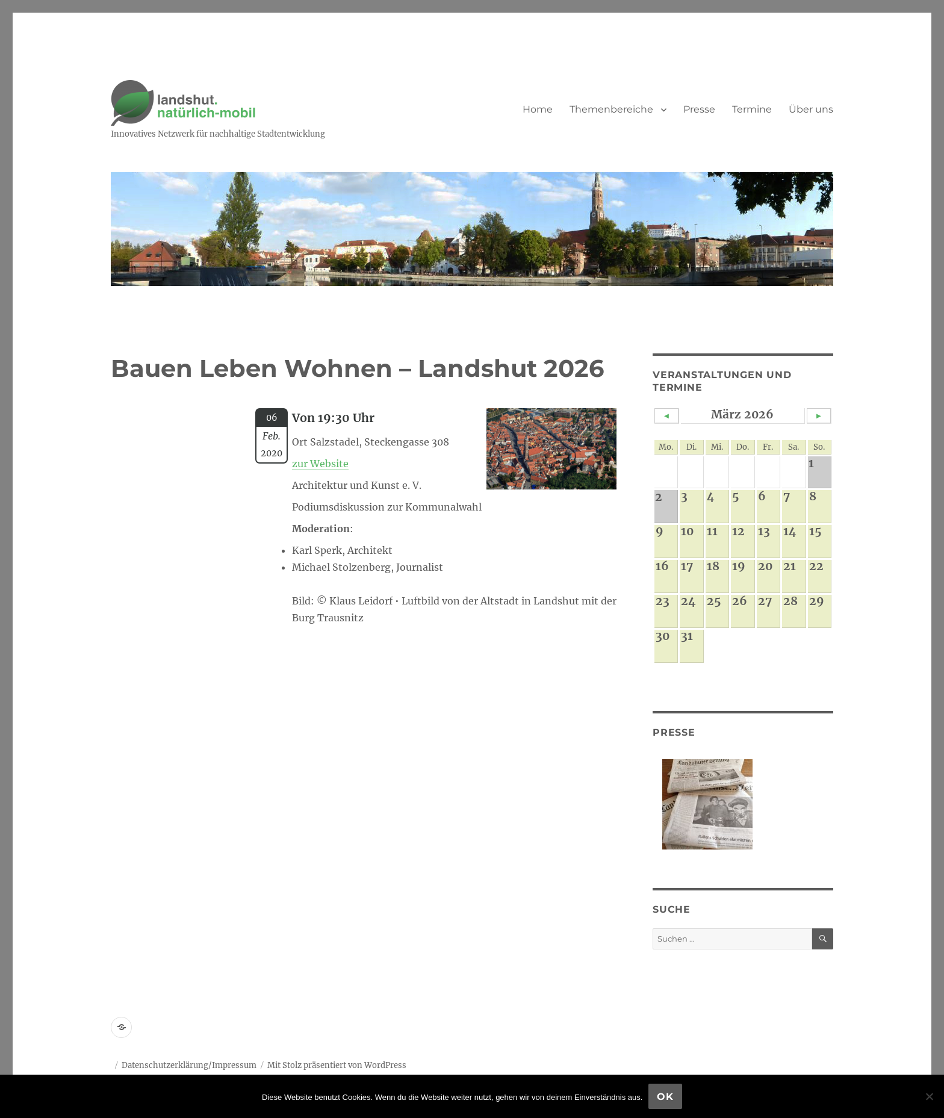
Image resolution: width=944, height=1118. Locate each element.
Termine (752, 109)
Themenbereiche (611, 109)
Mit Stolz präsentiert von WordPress (336, 1065)
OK (665, 1096)
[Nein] (929, 1096)
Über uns (811, 109)
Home (538, 109)
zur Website (320, 464)
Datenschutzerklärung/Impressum (189, 1065)
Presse (699, 109)
